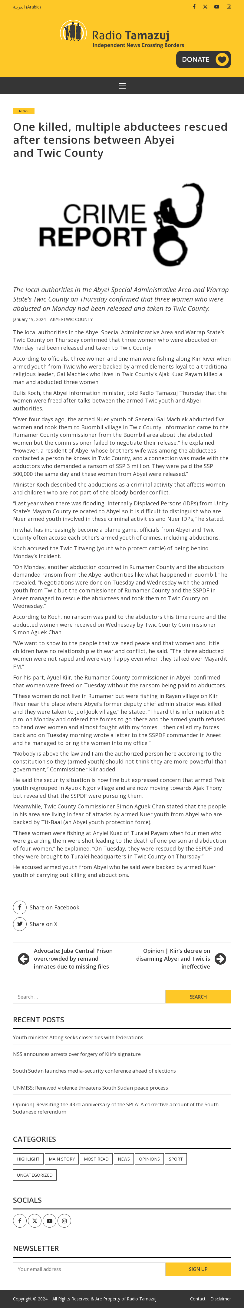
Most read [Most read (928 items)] (96, 1159)
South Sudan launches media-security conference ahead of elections (94, 1070)
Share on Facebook (46, 907)
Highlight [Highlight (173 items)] (28, 1159)
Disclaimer (220, 1299)
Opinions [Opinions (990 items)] (149, 1159)
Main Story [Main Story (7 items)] (62, 1159)
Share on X (35, 924)
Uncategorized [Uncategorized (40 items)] (35, 1175)
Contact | (199, 1299)
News (23, 111)
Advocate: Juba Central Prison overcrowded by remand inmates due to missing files (73, 958)
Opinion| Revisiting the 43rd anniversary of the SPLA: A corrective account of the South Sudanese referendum (116, 1108)
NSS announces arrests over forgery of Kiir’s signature (77, 1053)
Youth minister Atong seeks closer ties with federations (78, 1037)
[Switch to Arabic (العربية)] (28, 7)
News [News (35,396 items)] (124, 1159)
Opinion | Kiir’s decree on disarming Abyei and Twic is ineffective (173, 958)
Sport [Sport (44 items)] (176, 1159)
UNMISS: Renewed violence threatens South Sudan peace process (90, 1087)
